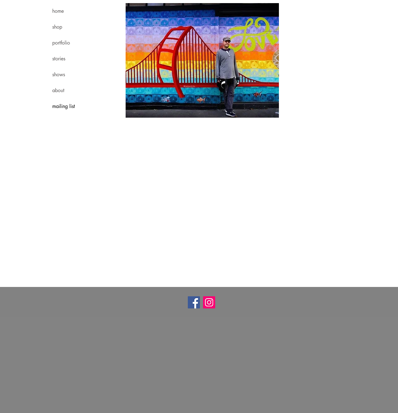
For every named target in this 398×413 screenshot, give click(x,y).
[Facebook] (194, 302)
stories (58, 58)
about (58, 90)
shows (58, 74)
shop (57, 27)
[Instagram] (209, 302)
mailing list (63, 106)
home (58, 11)
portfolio (61, 43)
